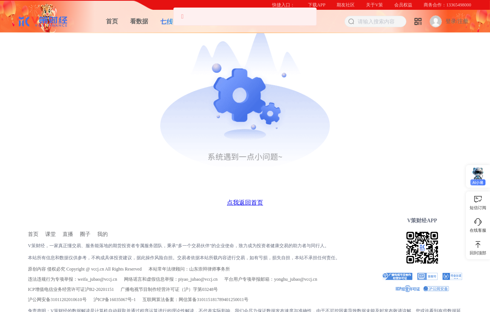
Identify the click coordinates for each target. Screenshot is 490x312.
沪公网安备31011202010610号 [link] (57, 299)
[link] (33, 234)
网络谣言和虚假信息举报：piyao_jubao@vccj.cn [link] (171, 279)
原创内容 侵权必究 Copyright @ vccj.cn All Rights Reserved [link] (85, 269)
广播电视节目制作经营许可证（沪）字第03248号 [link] (169, 289)
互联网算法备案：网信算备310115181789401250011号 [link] (195, 299)
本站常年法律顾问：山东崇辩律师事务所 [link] (189, 269)
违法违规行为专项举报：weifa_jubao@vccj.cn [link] (72, 279)
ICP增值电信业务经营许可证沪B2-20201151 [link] (71, 289)
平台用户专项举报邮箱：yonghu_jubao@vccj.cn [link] (270, 279)
